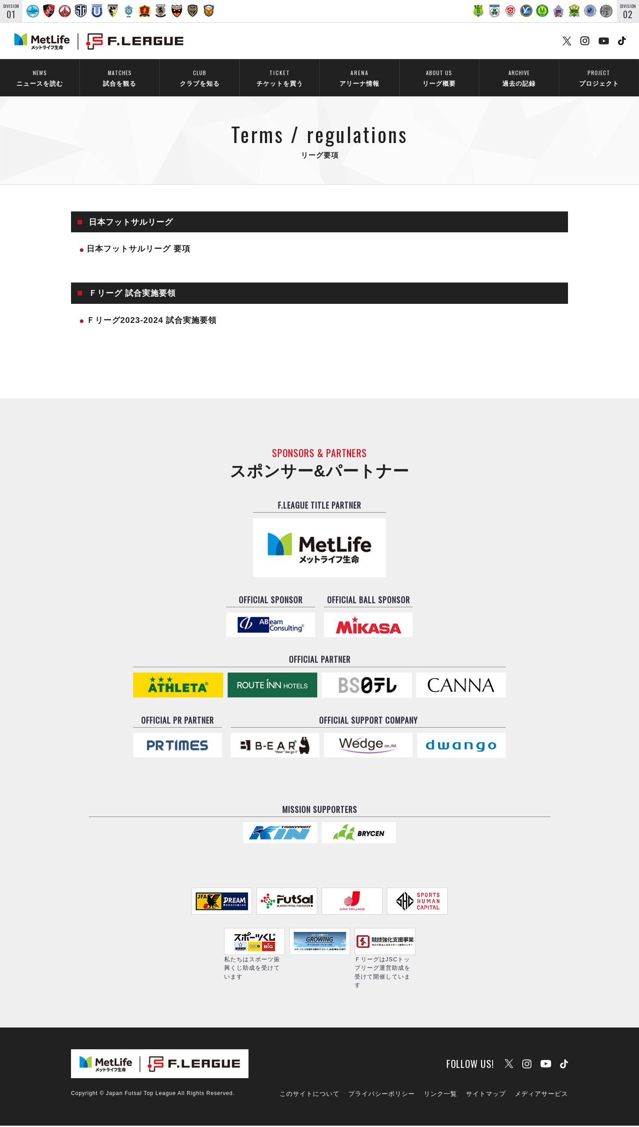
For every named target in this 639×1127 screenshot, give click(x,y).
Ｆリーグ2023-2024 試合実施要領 (152, 321)
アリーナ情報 (359, 78)
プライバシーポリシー (381, 1094)
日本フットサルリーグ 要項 (138, 250)
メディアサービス (541, 1094)
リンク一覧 (440, 1094)
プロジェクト (599, 78)
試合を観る (119, 78)
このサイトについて (309, 1094)
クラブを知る (199, 78)
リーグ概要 (439, 78)
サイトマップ (486, 1094)
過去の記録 (519, 78)
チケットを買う (280, 78)
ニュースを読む (39, 78)
